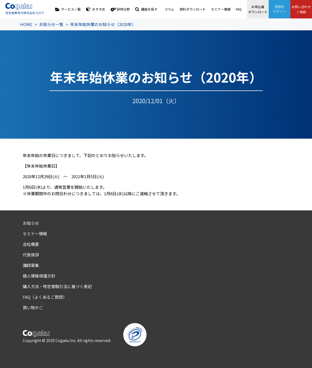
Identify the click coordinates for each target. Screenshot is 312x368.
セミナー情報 (220, 9)
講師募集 (31, 265)
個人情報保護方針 (39, 276)
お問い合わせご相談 (301, 9)
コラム (169, 9)
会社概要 (31, 244)
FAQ (239, 9)
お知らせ (31, 223)
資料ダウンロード (193, 9)
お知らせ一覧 (51, 24)
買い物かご (33, 307)
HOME (26, 24)
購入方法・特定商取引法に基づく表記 (57, 286)
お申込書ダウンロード (258, 9)
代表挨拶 (31, 255)
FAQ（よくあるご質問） (45, 297)
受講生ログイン (279, 9)
